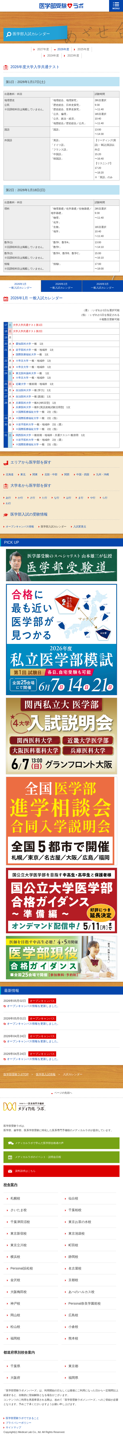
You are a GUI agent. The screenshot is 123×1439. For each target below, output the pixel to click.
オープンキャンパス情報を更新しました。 (33, 1006)
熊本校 (73, 1338)
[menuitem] (8, 474)
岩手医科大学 (23, 349)
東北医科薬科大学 (26, 373)
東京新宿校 (18, 1233)
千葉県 (15, 1366)
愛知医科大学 (23, 343)
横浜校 (15, 1257)
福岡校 (15, 1338)
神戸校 (15, 1303)
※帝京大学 (22, 360)
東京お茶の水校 (79, 1222)
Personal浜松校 (21, 1268)
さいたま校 (18, 1210)
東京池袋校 (76, 1233)
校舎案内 (10, 1185)
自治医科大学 (23, 390)
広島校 (73, 1315)
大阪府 (15, 1377)
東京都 (73, 1366)
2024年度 (53, 55)
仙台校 (73, 1198)
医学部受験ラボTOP (16, 1074)
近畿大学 (21, 384)
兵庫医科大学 (23, 402)
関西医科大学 (23, 435)
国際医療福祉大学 (26, 354)
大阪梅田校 (18, 1292)
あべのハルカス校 (81, 1292)
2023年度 (73, 55)
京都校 (73, 1280)
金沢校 (15, 1280)
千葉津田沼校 (20, 1222)
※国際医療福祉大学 (27, 411)
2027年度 (43, 49)
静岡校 (73, 1257)
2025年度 (83, 49)
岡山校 (15, 1315)
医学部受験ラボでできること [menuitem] (22, 1418)
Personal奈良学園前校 (84, 1303)
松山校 (15, 1327)
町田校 (73, 1245)
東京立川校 (18, 1245)
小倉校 (73, 1327)
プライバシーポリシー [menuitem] (18, 1422)
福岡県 (73, 1377)
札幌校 (15, 1198)
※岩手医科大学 (25, 424)
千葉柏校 (74, 1210)
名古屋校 (74, 1268)
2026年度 (63, 49)
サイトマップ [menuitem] (13, 1427)
